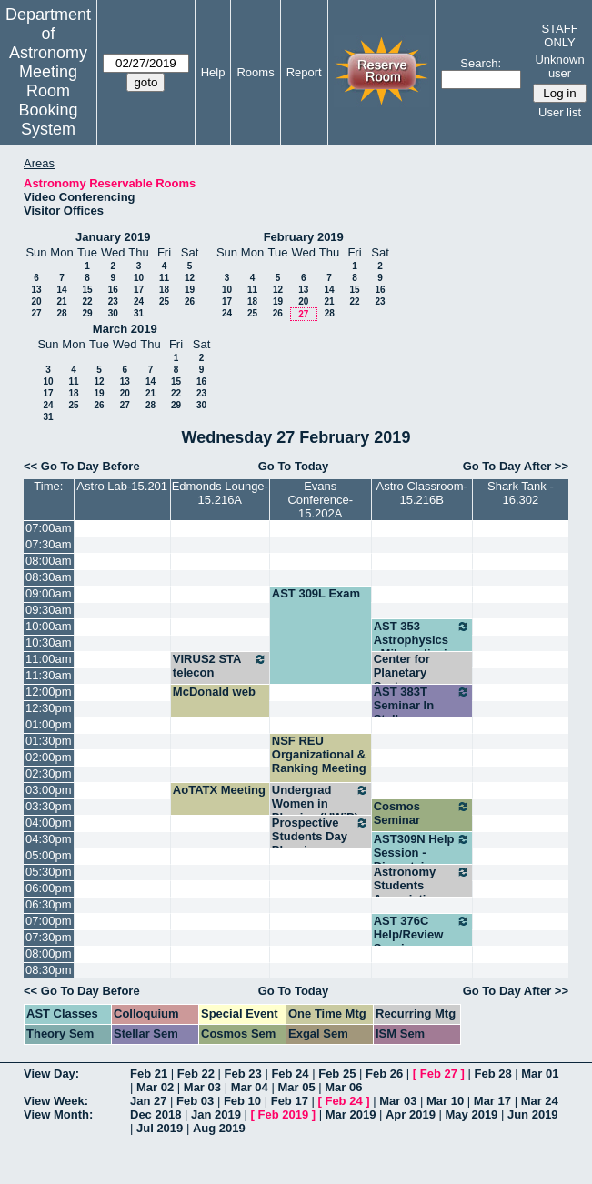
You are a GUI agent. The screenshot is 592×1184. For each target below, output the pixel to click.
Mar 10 (445, 1101)
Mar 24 (539, 1101)
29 (87, 313)
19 (190, 290)
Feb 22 (196, 1073)
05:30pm (48, 871)
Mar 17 (492, 1101)
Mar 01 (539, 1073)
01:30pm (48, 741)
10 (139, 278)
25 (164, 301)
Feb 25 (337, 1073)
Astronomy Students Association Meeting (422, 892)
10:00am (48, 626)
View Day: (51, 1073)
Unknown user (559, 66)
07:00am (48, 528)
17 (139, 290)
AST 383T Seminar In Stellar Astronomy (422, 712)
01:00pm (48, 724)
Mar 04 (249, 1087)
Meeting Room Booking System (47, 100)
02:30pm (48, 773)
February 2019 (304, 237)
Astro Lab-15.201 (121, 486)
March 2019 (125, 329)
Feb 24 (289, 1073)
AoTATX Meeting (219, 790)
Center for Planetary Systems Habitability (405, 679)
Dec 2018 (155, 1114)
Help (213, 72)
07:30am (48, 544)
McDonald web (214, 691)
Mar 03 (202, 1087)
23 (113, 301)
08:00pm (48, 953)
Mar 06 (343, 1087)
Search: (480, 63)
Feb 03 (195, 1101)
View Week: (56, 1101)
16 (113, 290)
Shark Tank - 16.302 (520, 493)
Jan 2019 (216, 1114)
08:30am (48, 577)
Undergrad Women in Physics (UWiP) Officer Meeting (320, 810)
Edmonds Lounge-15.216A (220, 493)
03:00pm (48, 790)
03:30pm (48, 806)
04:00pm (48, 822)
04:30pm (48, 839)
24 (139, 301)
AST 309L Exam (316, 593)
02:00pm (48, 757)
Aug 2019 (219, 1128)
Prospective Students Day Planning (320, 836)
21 (61, 301)
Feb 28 (492, 1073)
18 (164, 290)
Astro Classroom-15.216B (421, 493)
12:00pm (48, 691)
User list (559, 112)
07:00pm (48, 921)
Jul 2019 (159, 1128)
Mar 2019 (351, 1114)
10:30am (48, 642)
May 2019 (472, 1114)
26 (190, 301)
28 (61, 313)
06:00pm (48, 888)
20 (36, 301)
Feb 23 (243, 1073)
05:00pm (48, 855)
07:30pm (48, 937)
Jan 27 (148, 1101)
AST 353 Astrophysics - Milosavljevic (422, 639)
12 (190, 278)
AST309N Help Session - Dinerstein (422, 852)
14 (61, 290)
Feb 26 (384, 1073)
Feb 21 (148, 1073)
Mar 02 (155, 1087)
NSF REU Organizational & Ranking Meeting (319, 754)
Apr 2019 (411, 1114)
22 (87, 301)
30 (113, 313)
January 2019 (112, 237)
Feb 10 (242, 1101)
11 (164, 278)
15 (87, 290)
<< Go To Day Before (82, 466)
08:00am (48, 560)
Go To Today (293, 466)
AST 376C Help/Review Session (422, 934)
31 (139, 313)
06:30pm (48, 904)
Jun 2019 (532, 1114)
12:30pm (48, 708)
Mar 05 (296, 1087)
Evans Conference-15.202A (320, 499)
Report (304, 72)
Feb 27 (438, 1073)
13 (36, 290)
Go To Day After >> (515, 466)
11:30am (48, 675)
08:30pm (48, 970)
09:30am (48, 610)
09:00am (48, 593)
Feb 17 (289, 1101)
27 (36, 313)
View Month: (58, 1114)
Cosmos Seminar (422, 813)
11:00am (48, 659)
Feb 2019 (283, 1114)
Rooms (255, 72)
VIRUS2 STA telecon (220, 665)
